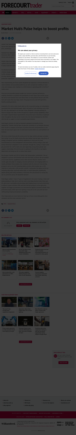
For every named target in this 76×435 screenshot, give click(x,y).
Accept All (44, 73)
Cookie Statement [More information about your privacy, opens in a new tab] (40, 68)
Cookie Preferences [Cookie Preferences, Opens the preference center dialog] (31, 73)
